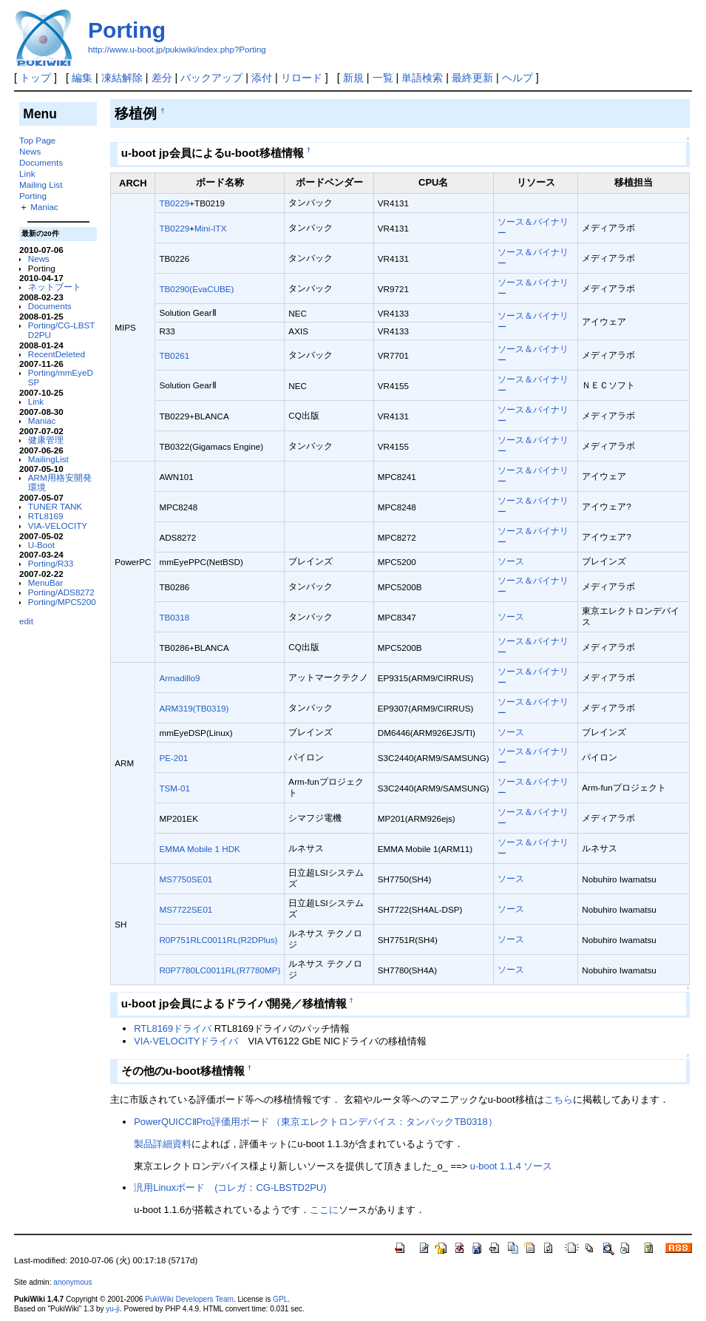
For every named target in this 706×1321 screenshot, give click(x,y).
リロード (301, 78)
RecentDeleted (56, 354)
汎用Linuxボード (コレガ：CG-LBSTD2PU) (230, 1187)
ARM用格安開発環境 (60, 482)
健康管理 (46, 440)
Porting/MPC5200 (62, 602)
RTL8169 (46, 516)
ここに (324, 1209)
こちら (558, 1099)
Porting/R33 (51, 563)
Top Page (37, 140)
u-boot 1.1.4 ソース (511, 1166)
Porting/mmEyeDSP (60, 377)
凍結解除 (122, 78)
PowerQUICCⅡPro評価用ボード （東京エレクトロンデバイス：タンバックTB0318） (316, 1121)
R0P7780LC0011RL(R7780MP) (219, 970)
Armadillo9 (179, 678)
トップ (35, 78)
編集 (82, 78)
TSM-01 (174, 788)
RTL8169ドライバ (172, 1028)
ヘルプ (517, 78)
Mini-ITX (210, 228)
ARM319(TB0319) (193, 708)
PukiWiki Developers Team (189, 1299)
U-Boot (41, 545)
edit (26, 621)
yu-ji (112, 1309)
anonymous (72, 1282)
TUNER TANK (55, 506)
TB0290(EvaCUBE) (196, 289)
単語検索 (422, 78)
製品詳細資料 (162, 1143)
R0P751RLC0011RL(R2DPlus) (218, 940)
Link (27, 173)
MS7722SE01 (185, 909)
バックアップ (211, 78)
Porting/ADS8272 (61, 592)
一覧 (383, 78)
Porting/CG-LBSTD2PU (61, 329)
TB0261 (174, 355)
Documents (41, 162)
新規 (353, 78)
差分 (162, 78)
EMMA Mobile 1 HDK (199, 849)
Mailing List (40, 184)
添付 (261, 78)
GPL (280, 1299)
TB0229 (174, 203)
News (30, 151)
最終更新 (472, 78)
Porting (127, 30)
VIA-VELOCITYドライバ (186, 1041)
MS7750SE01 (185, 879)
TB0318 (174, 617)
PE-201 (173, 758)
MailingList (48, 459)
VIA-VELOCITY (57, 525)
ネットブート (54, 286)
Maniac (44, 207)
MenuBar (45, 582)
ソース (511, 561)
